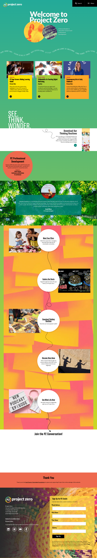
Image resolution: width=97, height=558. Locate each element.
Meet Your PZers (48, 238)
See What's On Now (48, 400)
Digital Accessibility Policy (12, 518)
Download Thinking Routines (48, 320)
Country (54, 528)
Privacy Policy (9, 521)
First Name (55, 512)
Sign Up (58, 536)
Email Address (56, 505)
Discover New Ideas (48, 358)
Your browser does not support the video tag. (48, 166)
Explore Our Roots (48, 279)
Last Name (55, 520)
